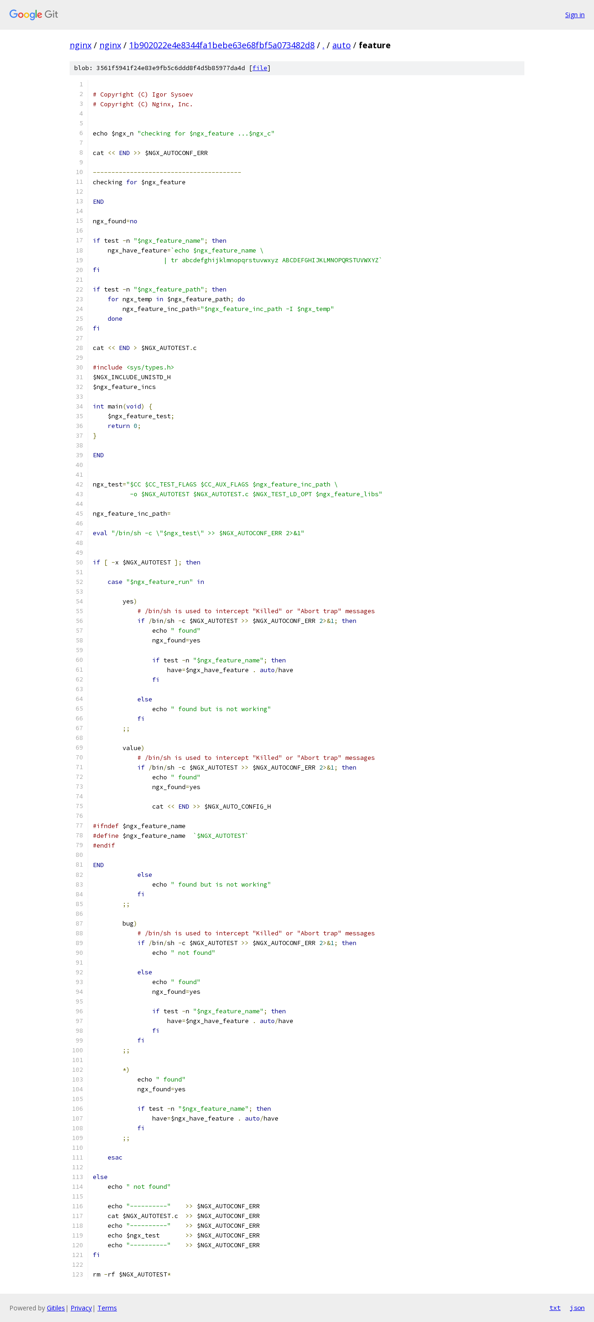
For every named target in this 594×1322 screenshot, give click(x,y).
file (259, 68)
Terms (107, 1307)
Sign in (575, 14)
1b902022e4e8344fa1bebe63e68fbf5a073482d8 (222, 45)
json (577, 1307)
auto (341, 45)
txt (555, 1307)
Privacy (81, 1307)
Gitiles (56, 1307)
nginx (80, 45)
